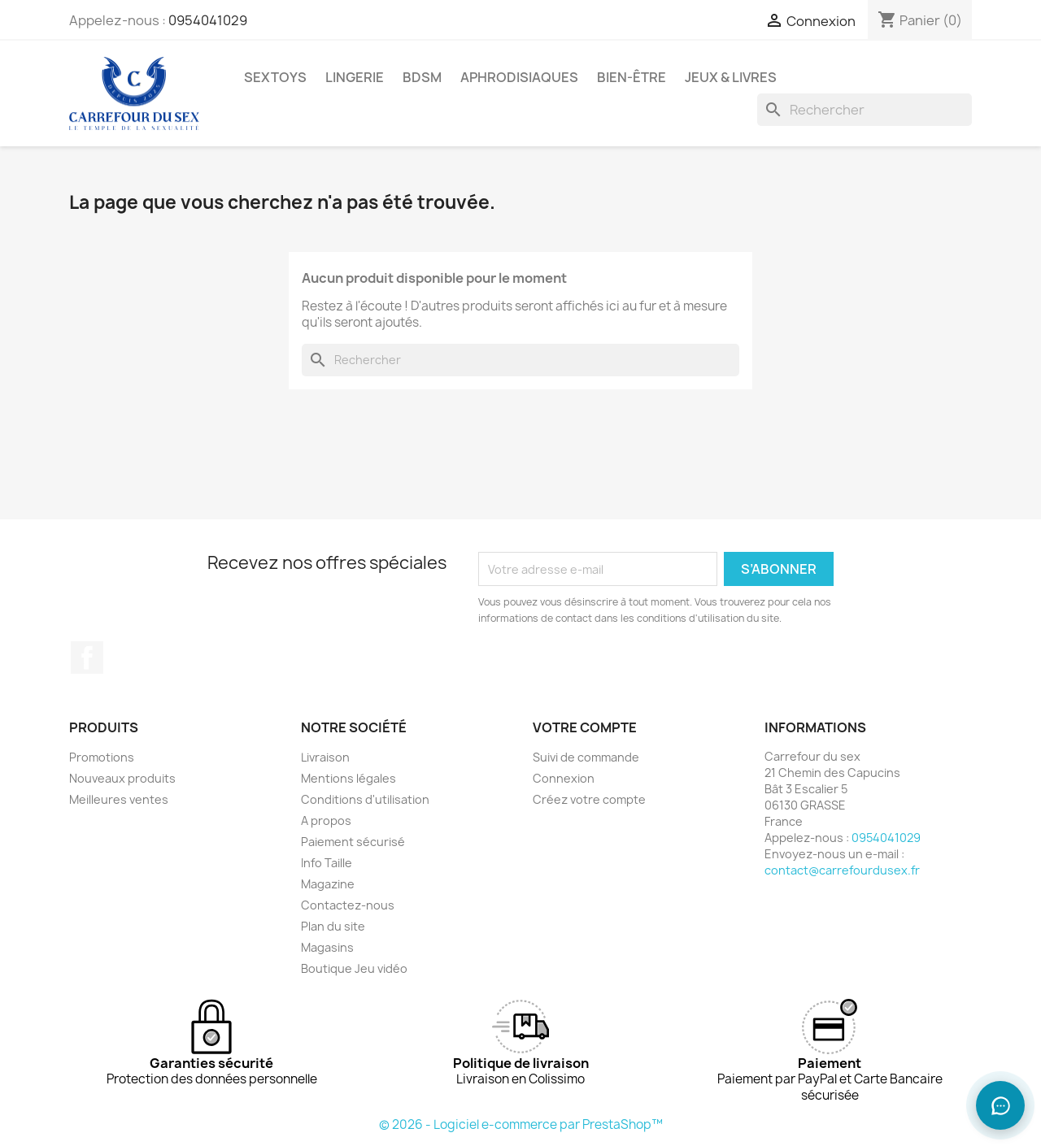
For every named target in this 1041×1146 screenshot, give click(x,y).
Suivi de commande (586, 757)
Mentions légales (348, 778)
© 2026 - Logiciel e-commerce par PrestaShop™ (521, 1124)
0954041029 (207, 20)
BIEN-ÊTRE (631, 77)
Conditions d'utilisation (365, 799)
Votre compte (585, 727)
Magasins (327, 947)
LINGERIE (354, 77)
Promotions (101, 757)
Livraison (325, 757)
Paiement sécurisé (353, 841)
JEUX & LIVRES (731, 77)
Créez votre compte (589, 799)
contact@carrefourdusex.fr (842, 870)
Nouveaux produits (122, 778)
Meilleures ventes (118, 799)
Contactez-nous (347, 905)
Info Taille (326, 862)
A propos (326, 820)
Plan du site (333, 926)
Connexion (564, 778)
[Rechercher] (864, 109)
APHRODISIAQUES (519, 77)
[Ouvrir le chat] (1000, 1105)
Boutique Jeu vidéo (354, 968)
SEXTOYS (275, 77)
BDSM (422, 77)
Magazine (328, 884)
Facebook (87, 657)
